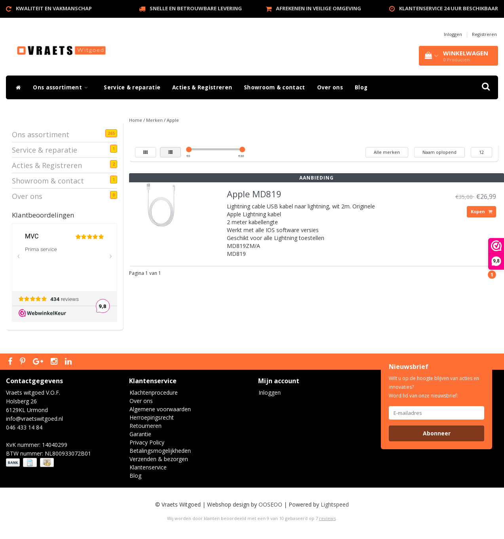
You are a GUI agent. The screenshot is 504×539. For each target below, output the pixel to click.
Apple (173, 120)
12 (481, 152)
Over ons (330, 87)
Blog (361, 87)
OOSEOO (270, 504)
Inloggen (453, 34)
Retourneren (145, 425)
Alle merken (387, 152)
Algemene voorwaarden (160, 409)
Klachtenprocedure (153, 392)
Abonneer (437, 433)
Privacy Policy (146, 442)
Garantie (140, 434)
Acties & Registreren (202, 87)
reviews (327, 518)
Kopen (481, 211)
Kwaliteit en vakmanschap (54, 8)
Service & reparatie (132, 87)
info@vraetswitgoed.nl (34, 418)
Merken (154, 120)
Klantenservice (148, 467)
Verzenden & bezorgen (158, 459)
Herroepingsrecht (151, 417)
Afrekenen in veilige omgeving (318, 8)
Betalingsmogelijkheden (160, 450)
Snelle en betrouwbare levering (196, 8)
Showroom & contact (274, 87)
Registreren (484, 34)
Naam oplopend (439, 152)
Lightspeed (335, 504)
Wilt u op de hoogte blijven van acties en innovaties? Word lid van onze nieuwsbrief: (434, 387)
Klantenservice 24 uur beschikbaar (448, 8)
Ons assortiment (62, 87)
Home (135, 120)
